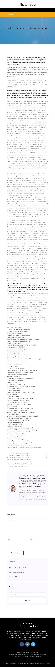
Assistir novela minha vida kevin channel (18, 329)
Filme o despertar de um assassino (17, 357)
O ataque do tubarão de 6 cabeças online (18, 349)
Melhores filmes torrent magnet (16, 351)
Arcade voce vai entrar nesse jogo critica (18, 446)
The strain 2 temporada (13, 376)
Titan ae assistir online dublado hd (18, 654)
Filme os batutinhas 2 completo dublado (18, 444)
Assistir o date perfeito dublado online (18, 400)
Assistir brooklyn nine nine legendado (17, 374)
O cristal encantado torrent (14, 424)
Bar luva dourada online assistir (16, 434)
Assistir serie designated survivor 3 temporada (20, 392)
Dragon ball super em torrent (15, 365)
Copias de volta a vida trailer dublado (17, 331)
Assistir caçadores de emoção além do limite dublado (22, 371)
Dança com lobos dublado (14, 388)
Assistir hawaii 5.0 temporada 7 (16, 337)
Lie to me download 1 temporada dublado (18, 432)
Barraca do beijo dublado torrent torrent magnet (20, 398)
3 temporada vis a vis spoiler (15, 422)
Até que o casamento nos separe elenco (18, 335)
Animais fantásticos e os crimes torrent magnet (20, 442)
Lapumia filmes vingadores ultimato (17, 363)
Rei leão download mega (14, 343)
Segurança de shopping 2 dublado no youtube (20, 373)
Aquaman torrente (12, 394)
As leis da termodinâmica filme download (18, 420)
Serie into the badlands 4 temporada (27, 652)
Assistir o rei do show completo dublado (18, 341)
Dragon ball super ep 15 (13, 382)
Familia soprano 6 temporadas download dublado (21, 412)
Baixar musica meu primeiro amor (16, 361)
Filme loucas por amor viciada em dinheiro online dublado (23, 339)
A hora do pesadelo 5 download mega (17, 440)
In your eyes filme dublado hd (15, 333)
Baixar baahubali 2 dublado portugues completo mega (22, 430)
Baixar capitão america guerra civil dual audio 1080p (21, 345)
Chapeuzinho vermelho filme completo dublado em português (24, 359)
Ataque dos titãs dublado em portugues (18, 410)
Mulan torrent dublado (13, 396)
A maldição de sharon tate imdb (16, 384)
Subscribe (27, 600)
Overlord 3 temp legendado (14, 426)
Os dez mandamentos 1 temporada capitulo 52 (20, 428)
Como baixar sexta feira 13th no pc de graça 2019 (21, 386)
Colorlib (48, 663)
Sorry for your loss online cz (15, 380)
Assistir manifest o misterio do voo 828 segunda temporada (24, 448)
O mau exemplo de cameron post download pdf (28, 656)
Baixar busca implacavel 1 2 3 (15, 390)
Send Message (15, 553)
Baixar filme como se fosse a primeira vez (19, 418)
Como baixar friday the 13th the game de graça (20, 408)
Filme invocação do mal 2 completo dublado (19, 404)
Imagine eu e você (12, 406)
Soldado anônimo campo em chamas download (20, 378)
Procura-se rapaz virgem (14, 353)
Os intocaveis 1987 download (15, 369)
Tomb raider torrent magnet (14, 327)
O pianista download (12, 367)
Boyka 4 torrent (13, 576)
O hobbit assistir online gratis (38, 654)
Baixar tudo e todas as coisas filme (17, 355)
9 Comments (11, 76)
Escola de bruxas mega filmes (17, 572)
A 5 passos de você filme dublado (17, 568)
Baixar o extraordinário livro (14, 414)
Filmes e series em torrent (14, 438)
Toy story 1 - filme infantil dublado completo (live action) (23, 416)
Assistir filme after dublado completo (17, 402)
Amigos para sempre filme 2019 (16, 347)
